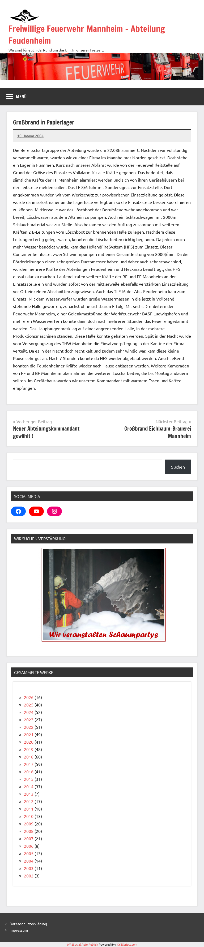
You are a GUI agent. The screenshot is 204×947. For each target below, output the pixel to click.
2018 (28, 756)
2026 (28, 697)
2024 (28, 712)
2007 (28, 838)
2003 (28, 868)
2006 (28, 846)
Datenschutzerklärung (28, 923)
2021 (28, 734)
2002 (28, 875)
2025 (28, 704)
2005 (28, 853)
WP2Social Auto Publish (82, 944)
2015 (28, 779)
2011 (28, 808)
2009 (28, 823)
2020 (28, 741)
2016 (28, 771)
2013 (28, 793)
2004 (28, 860)
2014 (28, 786)
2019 (28, 749)
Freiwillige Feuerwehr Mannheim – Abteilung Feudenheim (86, 35)
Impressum (19, 930)
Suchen (178, 466)
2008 (28, 831)
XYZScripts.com (127, 944)
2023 (28, 719)
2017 (28, 764)
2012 (28, 801)
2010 (28, 816)
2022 (28, 727)
